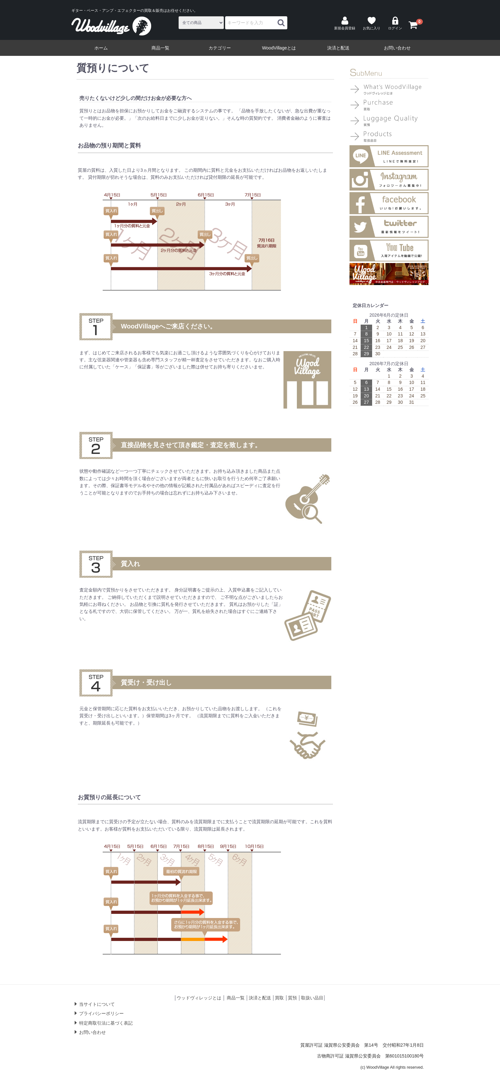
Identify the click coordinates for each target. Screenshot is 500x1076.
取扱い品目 (312, 997)
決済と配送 (338, 47)
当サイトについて (97, 1004)
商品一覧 (160, 47)
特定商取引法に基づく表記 (106, 1023)
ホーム (101, 47)
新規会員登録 (344, 23)
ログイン (395, 23)
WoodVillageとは (279, 47)
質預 (292, 997)
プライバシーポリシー (101, 1013)
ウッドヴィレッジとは (199, 997)
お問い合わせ (397, 47)
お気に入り (371, 23)
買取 (279, 997)
